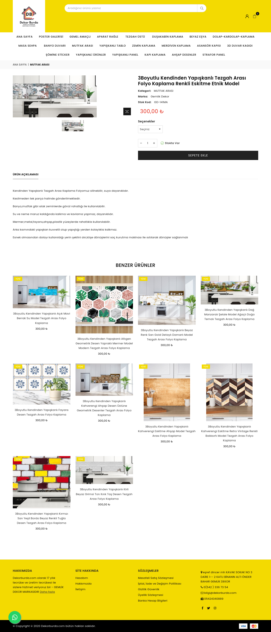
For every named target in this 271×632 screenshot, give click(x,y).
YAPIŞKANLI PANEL (125, 55)
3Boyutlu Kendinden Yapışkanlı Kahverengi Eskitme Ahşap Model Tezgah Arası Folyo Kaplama (166, 431)
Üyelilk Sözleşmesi (150, 595)
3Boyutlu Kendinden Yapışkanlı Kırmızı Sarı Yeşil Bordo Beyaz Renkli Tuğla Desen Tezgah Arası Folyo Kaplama (41, 518)
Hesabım (82, 578)
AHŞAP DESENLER (184, 55)
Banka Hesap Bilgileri (152, 601)
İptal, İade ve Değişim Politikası (159, 584)
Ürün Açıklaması (25, 174)
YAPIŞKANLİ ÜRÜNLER (91, 55)
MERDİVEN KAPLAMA (176, 46)
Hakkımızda (84, 584)
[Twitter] (208, 608)
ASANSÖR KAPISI (209, 46)
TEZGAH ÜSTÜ (135, 37)
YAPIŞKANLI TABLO (112, 46)
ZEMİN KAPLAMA (143, 46)
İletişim (81, 589)
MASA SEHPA (28, 46)
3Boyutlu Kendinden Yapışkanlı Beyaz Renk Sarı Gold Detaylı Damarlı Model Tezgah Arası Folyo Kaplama (167, 334)
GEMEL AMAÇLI (80, 37)
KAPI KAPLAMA (155, 55)
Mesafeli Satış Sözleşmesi (155, 578)
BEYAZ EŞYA (198, 37)
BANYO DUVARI (55, 46)
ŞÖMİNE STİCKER (58, 55)
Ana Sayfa (24, 37)
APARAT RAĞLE (108, 37)
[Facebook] (202, 608)
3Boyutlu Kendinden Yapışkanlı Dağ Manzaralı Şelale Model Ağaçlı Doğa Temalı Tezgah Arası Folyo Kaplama (229, 314)
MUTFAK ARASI (82, 46)
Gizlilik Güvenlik (148, 589)
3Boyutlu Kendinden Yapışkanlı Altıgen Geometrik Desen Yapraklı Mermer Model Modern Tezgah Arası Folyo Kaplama (104, 343)
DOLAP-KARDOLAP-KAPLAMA (233, 37)
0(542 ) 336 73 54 (215, 587)
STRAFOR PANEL (214, 55)
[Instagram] (215, 608)
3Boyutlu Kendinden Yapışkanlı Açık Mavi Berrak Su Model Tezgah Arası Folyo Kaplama (41, 318)
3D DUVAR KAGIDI (240, 46)
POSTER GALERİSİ (51, 37)
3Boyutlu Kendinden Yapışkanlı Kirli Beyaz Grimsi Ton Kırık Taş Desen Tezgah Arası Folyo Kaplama (104, 494)
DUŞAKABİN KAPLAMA (167, 37)
